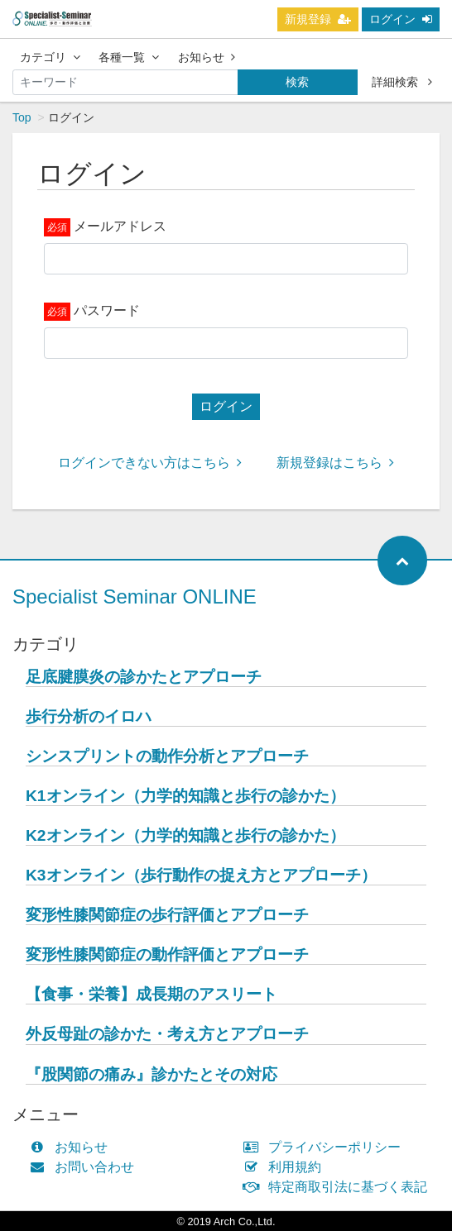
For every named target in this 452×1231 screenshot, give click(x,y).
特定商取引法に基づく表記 (339, 1187)
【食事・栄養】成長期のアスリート (151, 994)
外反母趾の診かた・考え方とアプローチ (167, 1034)
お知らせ (206, 57)
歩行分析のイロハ (88, 716)
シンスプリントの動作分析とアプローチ (167, 756)
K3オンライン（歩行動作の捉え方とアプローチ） (201, 875)
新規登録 (318, 19)
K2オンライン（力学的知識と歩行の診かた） (185, 835)
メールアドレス (120, 226)
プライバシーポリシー (326, 1147)
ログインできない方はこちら (150, 463)
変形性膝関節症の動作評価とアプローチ (167, 954)
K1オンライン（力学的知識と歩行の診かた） (185, 795)
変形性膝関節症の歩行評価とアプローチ (167, 914)
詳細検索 (402, 81)
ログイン (400, 19)
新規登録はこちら (335, 463)
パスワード (107, 310)
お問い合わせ (85, 1167)
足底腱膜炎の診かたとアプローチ (144, 676)
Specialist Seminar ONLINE (134, 596)
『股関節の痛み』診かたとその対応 (151, 1074)
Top (21, 117)
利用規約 (286, 1167)
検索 (297, 81)
